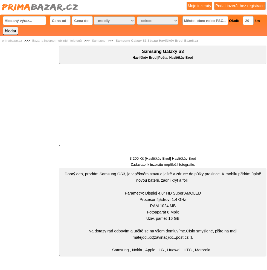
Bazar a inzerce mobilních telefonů (57, 41)
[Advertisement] (163, 105)
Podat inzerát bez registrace (240, 6)
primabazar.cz (12, 41)
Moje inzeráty (199, 6)
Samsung (99, 41)
